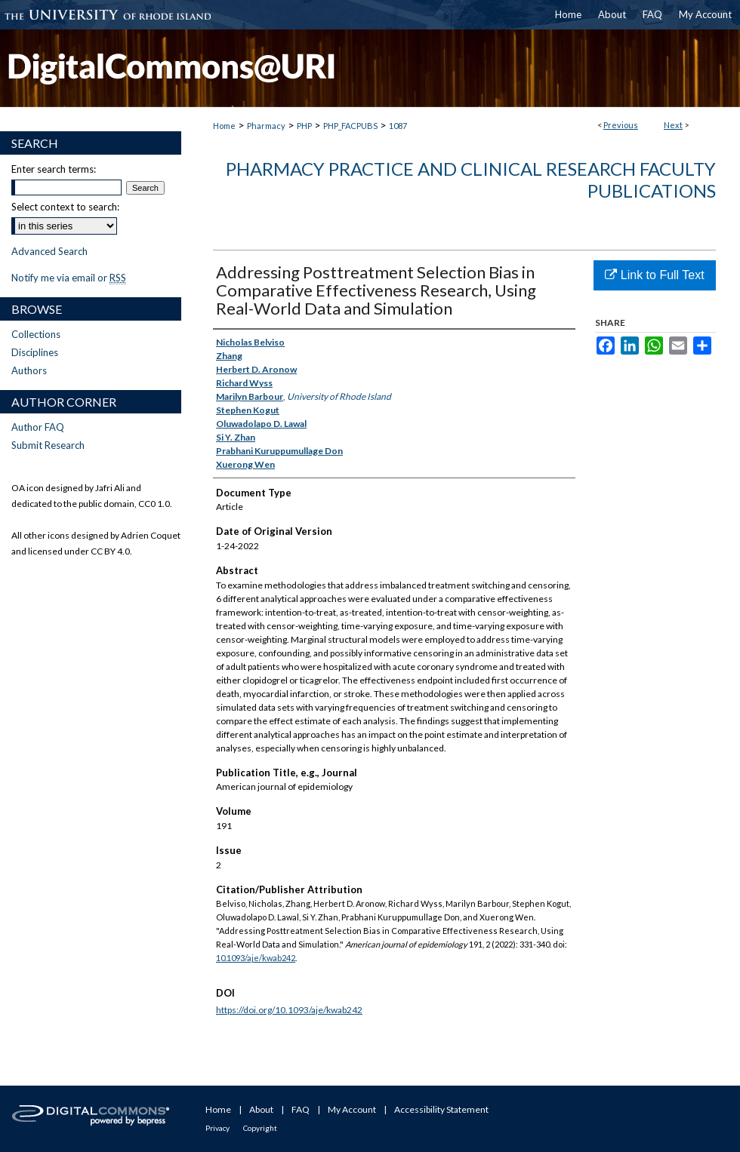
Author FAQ (37, 427)
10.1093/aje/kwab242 (255, 958)
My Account (352, 1109)
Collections (35, 334)
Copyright (260, 1127)
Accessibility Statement (441, 1109)
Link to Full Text (654, 275)
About (261, 1109)
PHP (304, 126)
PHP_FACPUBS (350, 126)
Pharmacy (266, 126)
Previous (620, 125)
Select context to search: (65, 207)
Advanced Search (49, 251)
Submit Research (48, 445)
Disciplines (34, 352)
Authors (29, 370)
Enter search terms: (53, 169)
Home (224, 126)
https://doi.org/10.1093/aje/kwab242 (289, 1009)
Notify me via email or (68, 278)
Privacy (217, 1127)
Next (673, 125)
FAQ (300, 1109)
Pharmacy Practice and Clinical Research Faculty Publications (471, 179)
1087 (398, 126)
